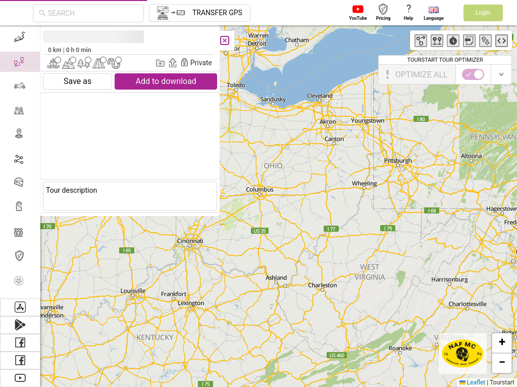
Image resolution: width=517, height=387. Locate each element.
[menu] (20, 161)
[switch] (473, 74)
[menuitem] (20, 37)
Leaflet (472, 382)
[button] (502, 343)
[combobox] (93, 13)
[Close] (224, 40)
